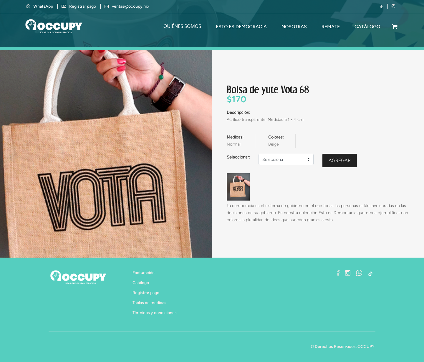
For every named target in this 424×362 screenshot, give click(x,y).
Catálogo (140, 282)
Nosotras (294, 26)
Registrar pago (82, 6)
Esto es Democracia (241, 26)
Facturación (143, 272)
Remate (331, 26)
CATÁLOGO (367, 26)
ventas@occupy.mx (130, 6)
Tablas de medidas (149, 302)
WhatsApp (39, 6)
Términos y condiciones (154, 312)
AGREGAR (340, 160)
